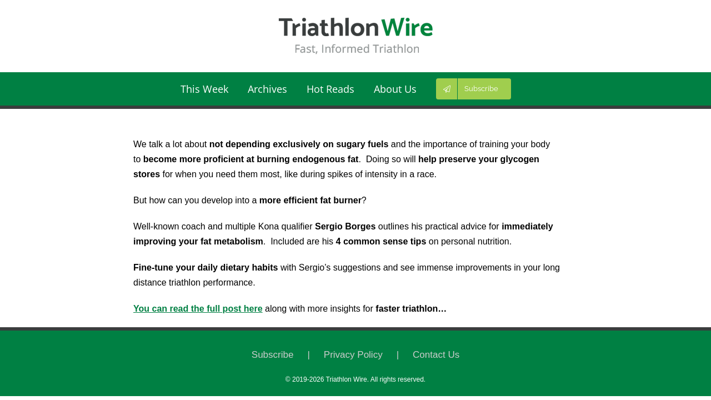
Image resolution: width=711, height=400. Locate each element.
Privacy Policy (353, 354)
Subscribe (273, 354)
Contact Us (436, 354)
